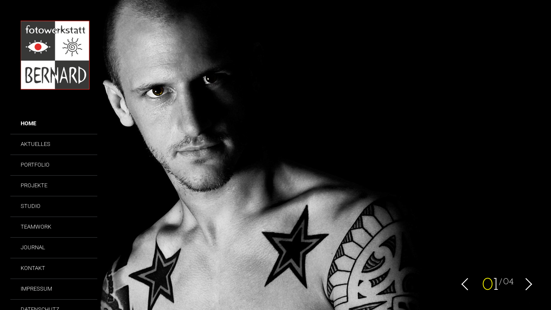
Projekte (34, 185)
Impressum (36, 288)
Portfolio (35, 164)
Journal (33, 247)
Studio (30, 206)
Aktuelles (35, 144)
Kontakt (33, 268)
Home (28, 123)
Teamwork (36, 226)
